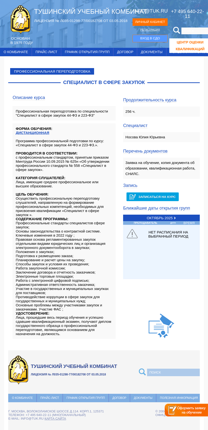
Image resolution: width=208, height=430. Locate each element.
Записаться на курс (153, 197)
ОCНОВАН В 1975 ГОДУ (21, 40)
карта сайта (55, 418)
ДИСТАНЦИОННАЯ (32, 133)
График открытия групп (87, 52)
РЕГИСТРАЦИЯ (150, 29)
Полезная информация (179, 398)
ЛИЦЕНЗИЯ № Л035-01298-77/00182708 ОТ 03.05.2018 (80, 21)
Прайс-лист (46, 52)
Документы (152, 52)
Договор (125, 52)
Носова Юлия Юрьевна (145, 137)
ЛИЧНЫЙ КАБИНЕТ (150, 22)
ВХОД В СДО (150, 38)
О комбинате (16, 52)
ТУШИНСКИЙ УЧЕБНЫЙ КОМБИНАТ (90, 11)
